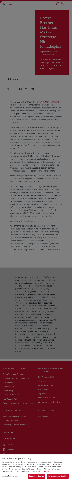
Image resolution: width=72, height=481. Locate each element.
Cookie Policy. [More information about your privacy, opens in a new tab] (46, 471)
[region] (36, 467)
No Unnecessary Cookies (57, 476)
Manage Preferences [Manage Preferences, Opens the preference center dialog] (10, 476)
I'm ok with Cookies (36, 476)
